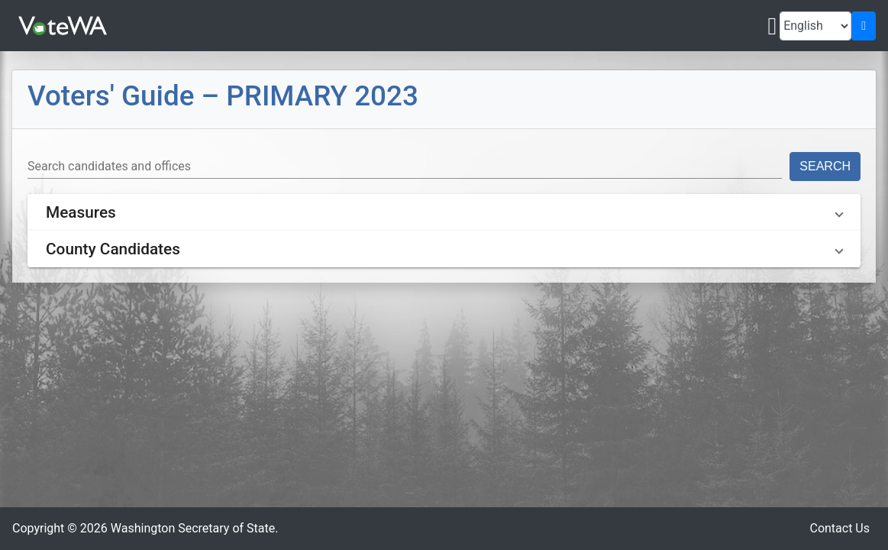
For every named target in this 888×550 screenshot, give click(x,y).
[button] (444, 212)
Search (825, 166)
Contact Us (839, 528)
